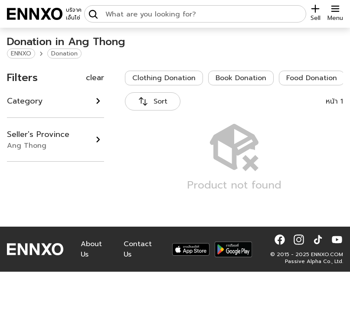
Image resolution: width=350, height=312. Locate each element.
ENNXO (21, 53)
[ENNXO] (34, 14)
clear (95, 78)
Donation (64, 53)
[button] (280, 240)
